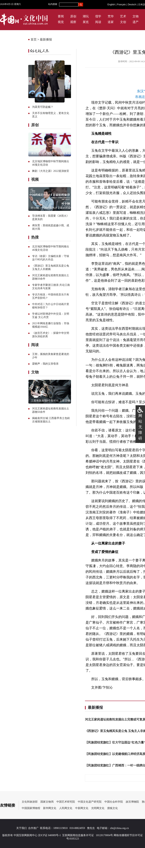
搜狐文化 (112, 808)
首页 (34, 39)
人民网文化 (65, 808)
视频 (35, 179)
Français (121, 4)
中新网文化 (81, 808)
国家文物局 (47, 801)
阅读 (98, 22)
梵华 (111, 16)
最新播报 (46, 39)
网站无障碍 (140, 427)
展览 (86, 22)
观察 (73, 22)
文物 (136, 16)
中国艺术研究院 (65, 801)
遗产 (136, 22)
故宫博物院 (132, 801)
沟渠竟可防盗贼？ (42, 107)
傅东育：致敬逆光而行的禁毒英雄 (51, 153)
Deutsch (132, 4)
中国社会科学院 (113, 801)
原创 (73, 16)
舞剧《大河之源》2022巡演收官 (50, 171)
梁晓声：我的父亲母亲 (45, 363)
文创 (123, 22)
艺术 (123, 16)
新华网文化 (49, 808)
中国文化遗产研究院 (90, 801)
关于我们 (21, 828)
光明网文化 (97, 808)
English (111, 4)
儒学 (98, 16)
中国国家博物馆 (31, 808)
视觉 (61, 22)
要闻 (61, 16)
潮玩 (86, 16)
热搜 (35, 237)
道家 (111, 22)
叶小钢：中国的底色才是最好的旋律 (52, 207)
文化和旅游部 (30, 801)
